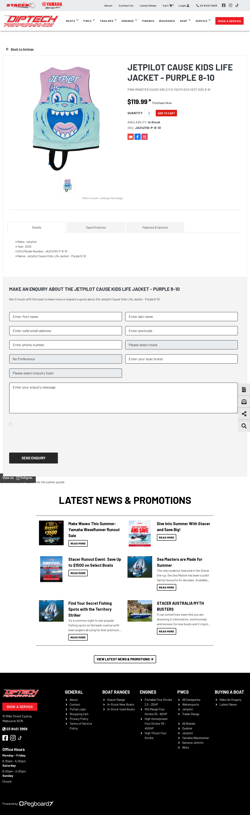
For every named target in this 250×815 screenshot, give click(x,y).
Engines (128, 20)
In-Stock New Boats (120, 704)
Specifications (96, 227)
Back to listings (20, 49)
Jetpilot (187, 709)
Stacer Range (116, 699)
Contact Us (126, 5)
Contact (75, 704)
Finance (148, 20)
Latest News (148, 5)
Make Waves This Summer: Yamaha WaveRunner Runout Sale (94, 529)
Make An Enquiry (230, 699)
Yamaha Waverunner (195, 738)
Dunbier (187, 728)
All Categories (191, 699)
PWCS (183, 691)
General (74, 691)
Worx (185, 747)
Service (201, 20)
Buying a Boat (229, 691)
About (108, 5)
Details (36, 227)
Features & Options (155, 227)
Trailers (106, 20)
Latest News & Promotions (125, 500)
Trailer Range (190, 714)
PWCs (87, 20)
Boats (70, 20)
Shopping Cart (79, 714)
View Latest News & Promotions (125, 659)
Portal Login (78, 709)
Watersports (190, 704)
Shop (183, 20)
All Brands (188, 723)
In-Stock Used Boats (121, 709)
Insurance (167, 20)
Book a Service (229, 21)
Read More (78, 543)
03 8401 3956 (14, 729)
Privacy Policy (79, 719)
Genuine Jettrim (192, 742)
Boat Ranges (116, 691)
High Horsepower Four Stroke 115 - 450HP (156, 723)
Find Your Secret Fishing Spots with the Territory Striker (90, 609)
